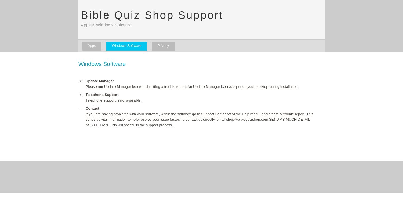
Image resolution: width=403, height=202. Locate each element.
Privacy (163, 45)
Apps (92, 45)
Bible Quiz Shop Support (152, 15)
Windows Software (126, 45)
